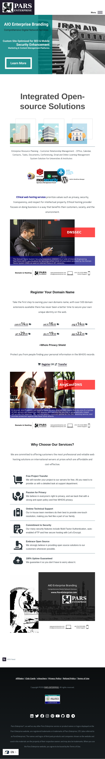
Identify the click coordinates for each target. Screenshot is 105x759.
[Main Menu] (95, 12)
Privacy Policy (54, 678)
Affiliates (20, 678)
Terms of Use (83, 678)
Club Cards (30, 678)
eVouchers (42, 678)
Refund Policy (69, 678)
